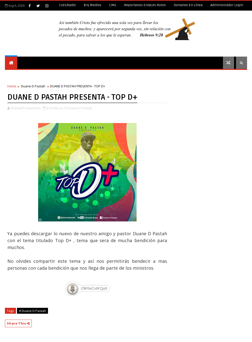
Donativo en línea (188, 5)
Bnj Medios (92, 5)
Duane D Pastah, (80, 108)
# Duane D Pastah (32, 311)
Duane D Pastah (33, 86)
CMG (112, 5)
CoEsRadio (67, 5)
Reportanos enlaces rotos (145, 5)
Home (11, 86)
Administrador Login (226, 5)
